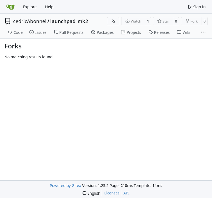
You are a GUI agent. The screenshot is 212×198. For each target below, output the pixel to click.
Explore (29, 6)
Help (49, 6)
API (126, 193)
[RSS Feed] (113, 21)
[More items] (203, 32)
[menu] (91, 193)
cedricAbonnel (29, 21)
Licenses (112, 193)
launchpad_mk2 (69, 21)
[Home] (10, 7)
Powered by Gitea (65, 185)
